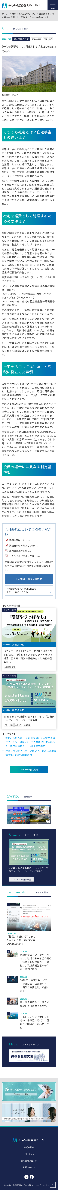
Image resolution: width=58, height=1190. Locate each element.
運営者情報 (29, 1147)
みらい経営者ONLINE (21, 5)
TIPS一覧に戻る (29, 769)
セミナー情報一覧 (21, 879)
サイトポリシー (29, 1154)
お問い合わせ (29, 1167)
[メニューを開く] (52, 5)
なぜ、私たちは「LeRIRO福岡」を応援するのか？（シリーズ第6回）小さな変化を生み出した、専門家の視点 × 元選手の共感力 (30, 742)
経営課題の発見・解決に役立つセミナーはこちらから (21, 590)
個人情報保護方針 (29, 1160)
